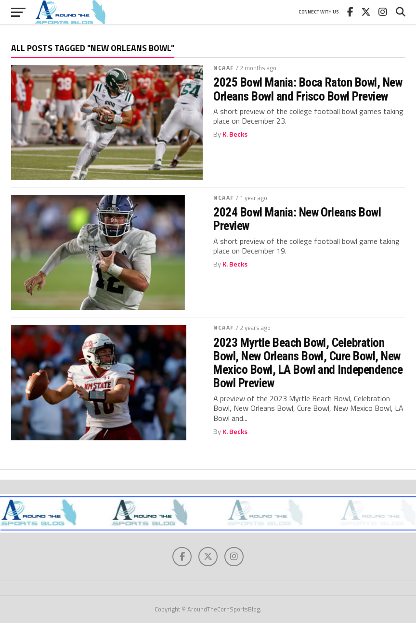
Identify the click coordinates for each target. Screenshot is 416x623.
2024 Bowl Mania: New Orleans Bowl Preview (297, 218)
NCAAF (223, 67)
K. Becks (234, 134)
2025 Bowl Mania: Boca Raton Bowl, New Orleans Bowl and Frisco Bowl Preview (307, 89)
